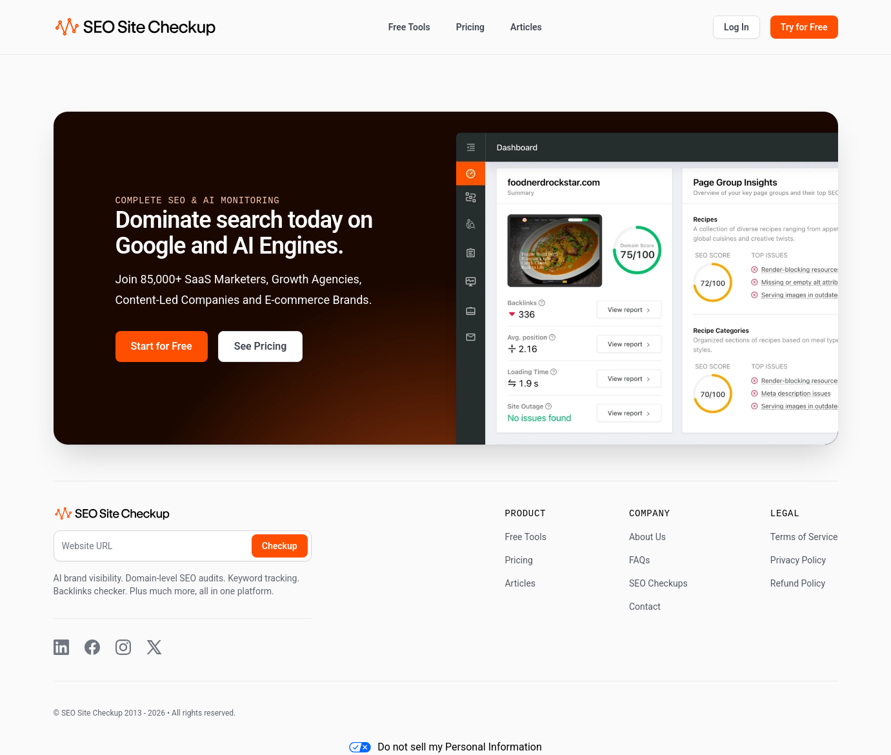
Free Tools (409, 27)
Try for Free (804, 27)
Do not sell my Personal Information (445, 747)
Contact (645, 606)
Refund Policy (797, 583)
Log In (736, 27)
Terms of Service (804, 537)
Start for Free (161, 346)
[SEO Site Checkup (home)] (135, 27)
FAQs (639, 560)
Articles (526, 27)
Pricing (470, 27)
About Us (647, 537)
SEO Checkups (658, 583)
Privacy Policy (798, 560)
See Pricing (260, 346)
